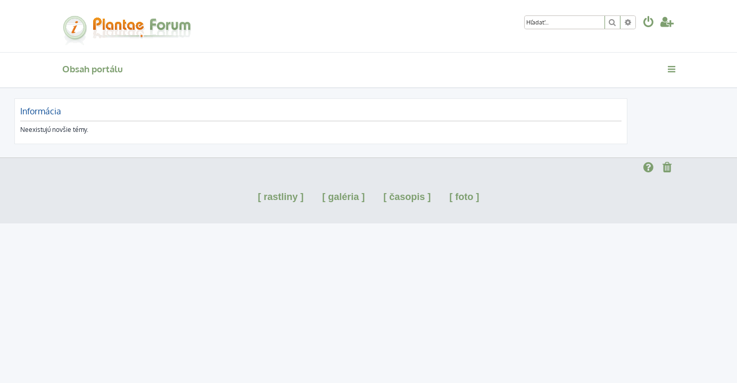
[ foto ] (464, 197)
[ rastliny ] (280, 197)
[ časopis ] (407, 197)
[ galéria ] (343, 197)
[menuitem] (648, 23)
